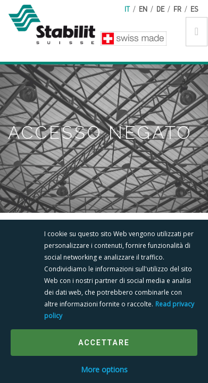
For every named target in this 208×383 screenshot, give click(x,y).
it (127, 8)
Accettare (103, 342)
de (160, 8)
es (194, 8)
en (143, 8)
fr (177, 8)
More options (104, 369)
